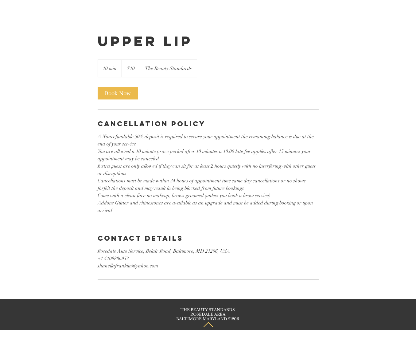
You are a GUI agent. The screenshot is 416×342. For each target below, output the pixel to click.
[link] (118, 93)
